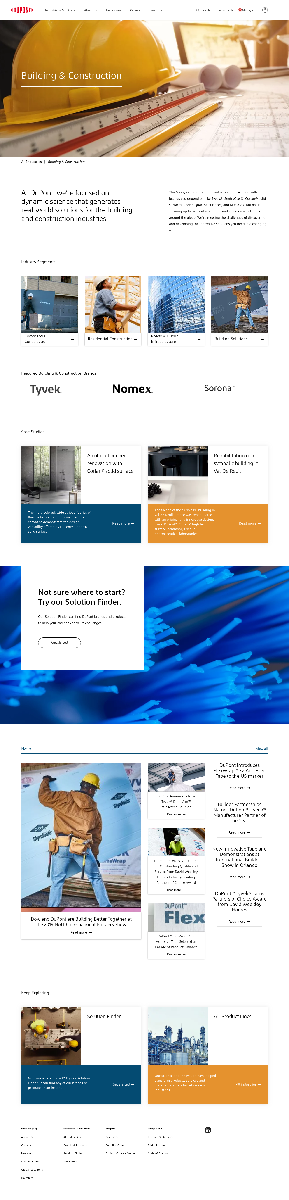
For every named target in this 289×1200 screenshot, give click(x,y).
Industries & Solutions (60, 10)
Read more (121, 523)
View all (262, 749)
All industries (246, 1084)
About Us (90, 10)
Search (203, 10)
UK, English (249, 10)
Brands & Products (75, 1145)
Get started (59, 642)
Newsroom (113, 10)
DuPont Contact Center (120, 1153)
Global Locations (32, 1169)
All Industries (72, 1137)
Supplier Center (116, 1145)
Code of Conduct (159, 1153)
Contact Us (112, 1137)
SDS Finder (70, 1161)
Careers (135, 10)
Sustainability (30, 1161)
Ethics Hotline (156, 1145)
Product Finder (225, 10)
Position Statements (161, 1137)
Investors (155, 10)
